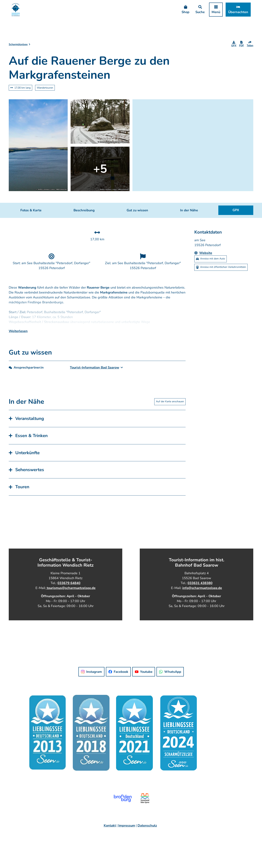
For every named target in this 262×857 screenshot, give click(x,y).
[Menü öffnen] (212, 13)
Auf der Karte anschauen (170, 410)
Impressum (126, 834)
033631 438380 (200, 591)
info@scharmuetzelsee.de (202, 596)
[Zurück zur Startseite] (19, 13)
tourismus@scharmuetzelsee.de (71, 596)
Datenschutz (147, 834)
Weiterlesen (18, 339)
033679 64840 (68, 591)
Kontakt (110, 834)
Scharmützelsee (18, 44)
